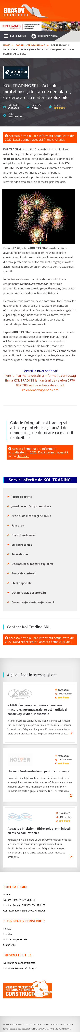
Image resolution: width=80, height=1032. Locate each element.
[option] (40, 26)
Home (6, 45)
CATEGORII (15, 36)
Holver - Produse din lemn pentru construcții (38, 769)
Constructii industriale (30, 45)
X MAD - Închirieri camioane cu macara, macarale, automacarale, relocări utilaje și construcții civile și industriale (37, 708)
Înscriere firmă (44, 36)
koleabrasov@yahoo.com (40, 390)
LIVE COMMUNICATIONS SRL (45, 1025)
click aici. (58, 140)
